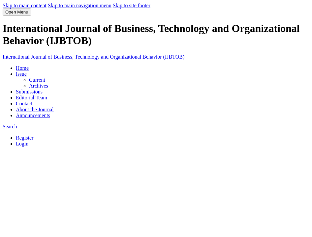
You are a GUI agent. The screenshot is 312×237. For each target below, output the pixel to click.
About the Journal (35, 109)
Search (10, 126)
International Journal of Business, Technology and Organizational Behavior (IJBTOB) (93, 57)
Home (22, 68)
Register (24, 138)
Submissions (29, 91)
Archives (38, 86)
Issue (21, 74)
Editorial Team (31, 97)
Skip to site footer (131, 5)
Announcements (33, 115)
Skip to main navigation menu (79, 5)
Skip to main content (25, 5)
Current (37, 80)
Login (22, 143)
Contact (24, 103)
